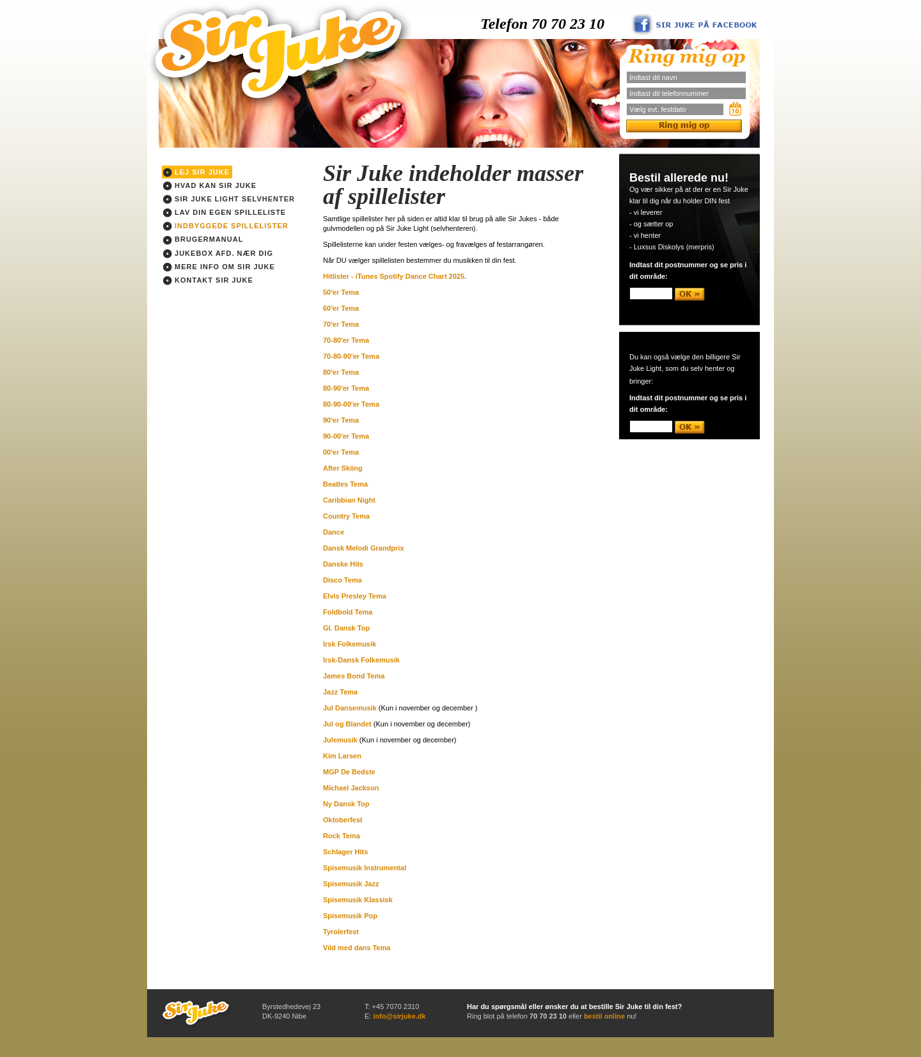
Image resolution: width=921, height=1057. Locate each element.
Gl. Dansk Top (346, 628)
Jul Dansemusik (350, 708)
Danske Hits (343, 564)
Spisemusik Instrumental (364, 868)
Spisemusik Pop (350, 916)
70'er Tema (341, 324)
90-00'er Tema (346, 436)
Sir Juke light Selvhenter (229, 199)
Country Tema (346, 516)
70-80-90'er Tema (351, 356)
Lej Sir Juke (196, 172)
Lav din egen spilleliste (224, 212)
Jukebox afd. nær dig (218, 253)
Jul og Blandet (347, 724)
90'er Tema (341, 420)
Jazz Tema (340, 692)
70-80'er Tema (346, 340)
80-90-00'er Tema (351, 404)
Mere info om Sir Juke (219, 267)
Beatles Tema (345, 484)
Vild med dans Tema (356, 947)
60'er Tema (341, 308)
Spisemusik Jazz (351, 884)
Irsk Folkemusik (349, 644)
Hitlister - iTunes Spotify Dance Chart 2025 (393, 276)
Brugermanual (203, 239)
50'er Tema (341, 292)
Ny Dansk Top (346, 804)
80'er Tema (341, 372)
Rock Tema (341, 836)
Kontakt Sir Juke (208, 280)
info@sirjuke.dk (399, 1016)
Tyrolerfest (341, 932)
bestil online (604, 1016)
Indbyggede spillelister (225, 226)
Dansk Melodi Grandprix (363, 548)
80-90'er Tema (346, 388)
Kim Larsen (342, 756)
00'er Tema (341, 452)
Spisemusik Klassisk (358, 900)
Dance (333, 532)
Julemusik (340, 740)
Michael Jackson (351, 788)
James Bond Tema (353, 676)
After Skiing (343, 468)
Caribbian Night (349, 500)
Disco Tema (342, 580)
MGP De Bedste (349, 772)
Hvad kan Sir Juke (209, 186)
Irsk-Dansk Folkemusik (361, 660)
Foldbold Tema (347, 612)
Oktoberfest (343, 820)
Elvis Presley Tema (354, 596)
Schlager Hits (345, 852)
